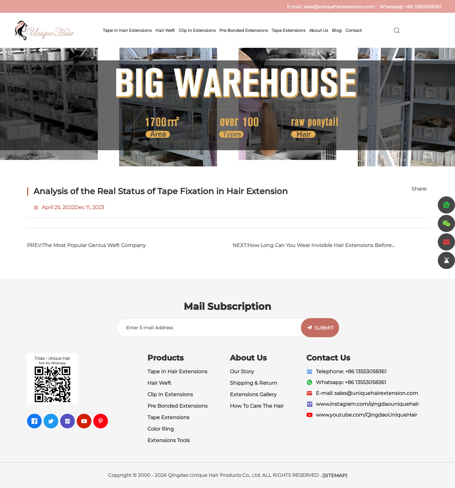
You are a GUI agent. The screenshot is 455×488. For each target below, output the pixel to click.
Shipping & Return (253, 383)
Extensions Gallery (253, 394)
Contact (353, 30)
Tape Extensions (288, 30)
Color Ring (160, 429)
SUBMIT (324, 328)
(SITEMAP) (334, 475)
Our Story (242, 371)
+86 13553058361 (423, 7)
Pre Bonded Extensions (243, 30)
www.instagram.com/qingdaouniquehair (367, 404)
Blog (337, 30)
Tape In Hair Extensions (127, 30)
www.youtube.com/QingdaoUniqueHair (366, 415)
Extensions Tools (168, 440)
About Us (318, 30)
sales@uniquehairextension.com (339, 7)
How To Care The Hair (257, 406)
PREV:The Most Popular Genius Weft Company (86, 245)
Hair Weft (165, 30)
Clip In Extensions (197, 30)
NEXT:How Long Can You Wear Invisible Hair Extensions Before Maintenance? (312, 247)
